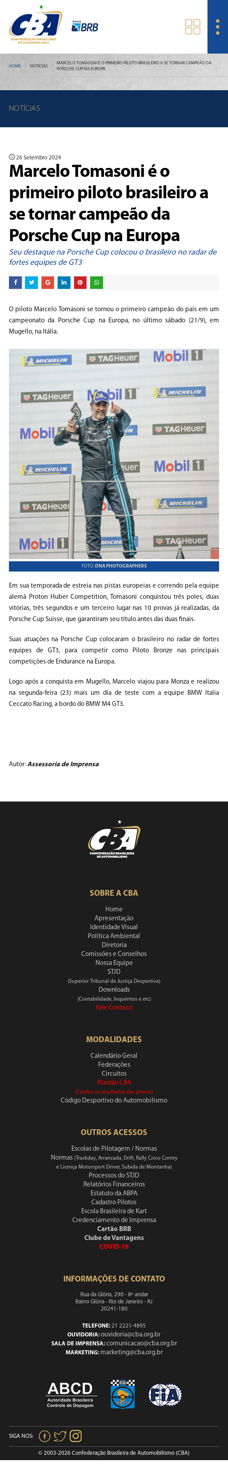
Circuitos (114, 1074)
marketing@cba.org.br (131, 1352)
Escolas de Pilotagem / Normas (114, 1149)
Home (15, 66)
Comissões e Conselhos (114, 954)
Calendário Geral (114, 1056)
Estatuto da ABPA (114, 1193)
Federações (114, 1065)
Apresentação (114, 918)
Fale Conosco (114, 1008)
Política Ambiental (114, 936)
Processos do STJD (114, 1176)
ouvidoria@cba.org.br (131, 1335)
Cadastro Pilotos (114, 1202)
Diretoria (114, 945)
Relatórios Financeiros (114, 1184)
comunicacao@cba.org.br (141, 1343)
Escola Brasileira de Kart (114, 1211)
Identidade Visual (114, 927)
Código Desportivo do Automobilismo (114, 1101)
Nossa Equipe (114, 963)
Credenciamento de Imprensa (114, 1220)
